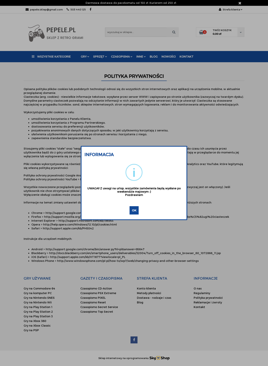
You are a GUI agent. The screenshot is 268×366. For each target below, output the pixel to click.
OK (134, 210)
